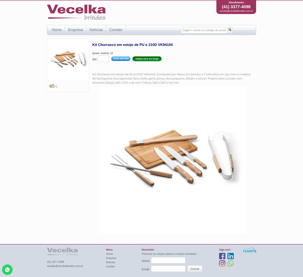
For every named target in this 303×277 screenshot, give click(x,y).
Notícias (96, 30)
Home (57, 30)
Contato (115, 30)
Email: (146, 269)
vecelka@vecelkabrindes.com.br (236, 11)
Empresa (75, 30)
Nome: (146, 261)
